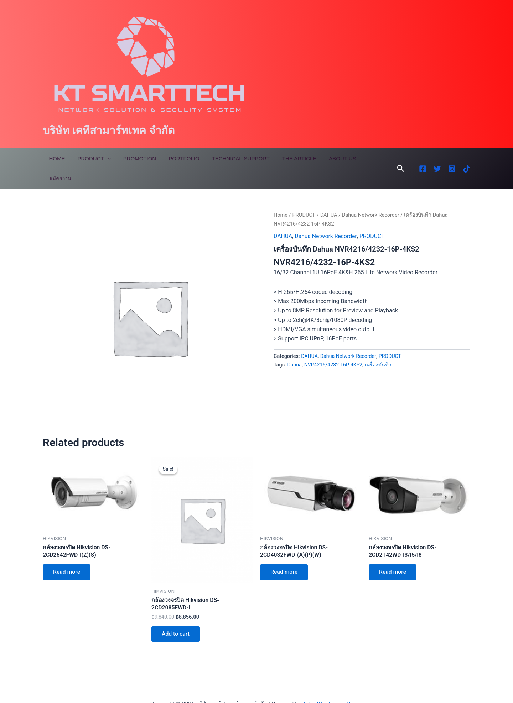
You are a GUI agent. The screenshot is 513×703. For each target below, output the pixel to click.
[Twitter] (437, 159)
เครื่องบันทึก (379, 345)
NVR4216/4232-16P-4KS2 (333, 345)
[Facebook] (422, 159)
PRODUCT (304, 195)
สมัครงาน (366, 158)
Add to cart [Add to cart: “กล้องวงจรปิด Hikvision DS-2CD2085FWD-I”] (176, 614)
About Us (330, 158)
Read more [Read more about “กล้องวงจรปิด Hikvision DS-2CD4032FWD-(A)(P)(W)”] (284, 552)
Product (91, 159)
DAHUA (329, 195)
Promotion (135, 158)
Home (56, 158)
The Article (289, 158)
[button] (401, 158)
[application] (104, 159)
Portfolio (177, 158)
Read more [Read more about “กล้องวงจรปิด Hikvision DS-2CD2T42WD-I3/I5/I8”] (393, 552)
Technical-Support (232, 158)
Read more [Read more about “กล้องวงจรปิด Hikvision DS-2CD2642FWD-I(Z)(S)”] (67, 552)
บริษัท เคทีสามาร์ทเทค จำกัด (109, 130)
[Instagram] (452, 159)
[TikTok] (466, 159)
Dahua (294, 345)
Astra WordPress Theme (332, 685)
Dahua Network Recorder (372, 195)
